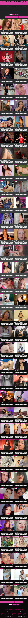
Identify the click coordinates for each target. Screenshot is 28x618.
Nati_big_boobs (2, 455)
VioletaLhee (1, 83)
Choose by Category (15, 14)
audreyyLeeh (16, 358)
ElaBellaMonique (2, 471)
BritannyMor (16, 455)
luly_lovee (15, 487)
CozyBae (1, 180)
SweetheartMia (2, 293)
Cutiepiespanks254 (16, 584)
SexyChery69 (2, 568)
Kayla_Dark (15, 568)
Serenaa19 (15, 196)
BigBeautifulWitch (2, 196)
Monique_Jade (2, 164)
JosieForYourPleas (16, 212)
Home (10, 14)
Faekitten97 (15, 261)
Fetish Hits (13, 616)
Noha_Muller (2, 131)
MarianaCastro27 (16, 552)
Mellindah (15, 50)
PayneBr (15, 471)
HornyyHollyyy (16, 180)
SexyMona (1, 67)
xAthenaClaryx (2, 18)
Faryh (15, 390)
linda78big (1, 212)
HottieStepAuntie (2, 277)
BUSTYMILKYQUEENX (3, 358)
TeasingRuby (2, 374)
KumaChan (15, 83)
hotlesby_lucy (2, 487)
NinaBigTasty (2, 50)
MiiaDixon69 (16, 164)
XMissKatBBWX (16, 277)
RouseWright (16, 293)
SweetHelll (15, 99)
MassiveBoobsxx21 (2, 584)
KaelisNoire (1, 552)
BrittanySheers (2, 99)
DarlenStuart (2, 390)
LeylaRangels (16, 131)
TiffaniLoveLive (2, 261)
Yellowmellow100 (16, 18)
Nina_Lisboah (16, 67)
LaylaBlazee (15, 374)
